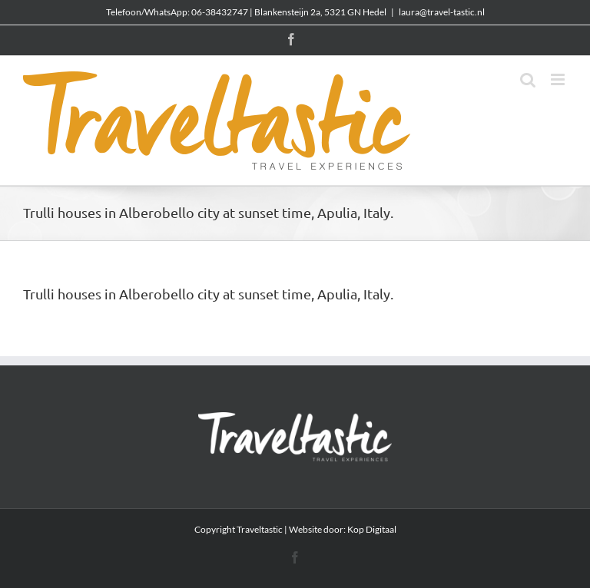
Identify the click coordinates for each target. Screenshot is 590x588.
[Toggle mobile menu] (559, 79)
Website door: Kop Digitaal (342, 529)
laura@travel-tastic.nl (442, 12)
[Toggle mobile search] (527, 79)
